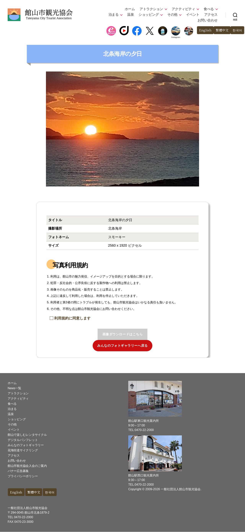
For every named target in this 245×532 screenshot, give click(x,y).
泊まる (114, 14)
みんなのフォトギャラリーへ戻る (122, 345)
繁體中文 (221, 30)
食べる (209, 9)
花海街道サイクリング (23, 450)
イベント (192, 14)
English (203, 30)
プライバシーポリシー (23, 476)
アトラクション (151, 9)
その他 (172, 14)
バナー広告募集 (18, 471)
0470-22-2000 (23, 517)
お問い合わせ (208, 20)
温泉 (130, 14)
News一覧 (14, 388)
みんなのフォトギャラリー (26, 445)
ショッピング (149, 14)
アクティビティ (183, 9)
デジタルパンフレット (23, 440)
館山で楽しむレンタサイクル (27, 434)
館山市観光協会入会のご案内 (27, 465)
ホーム (130, 9)
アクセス (211, 14)
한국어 (237, 30)
